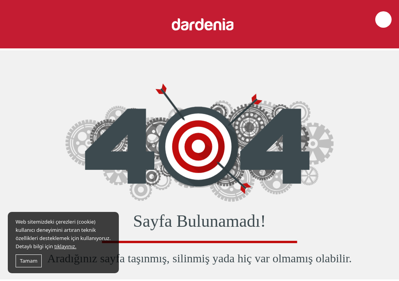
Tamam (28, 260)
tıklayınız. (65, 246)
